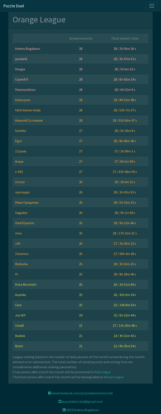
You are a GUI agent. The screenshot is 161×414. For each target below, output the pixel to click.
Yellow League (114, 377)
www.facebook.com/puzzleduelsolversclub (80, 393)
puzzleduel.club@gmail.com (80, 401)
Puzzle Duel (13, 5)
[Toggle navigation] (152, 6)
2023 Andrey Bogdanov (80, 410)
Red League (102, 372)
